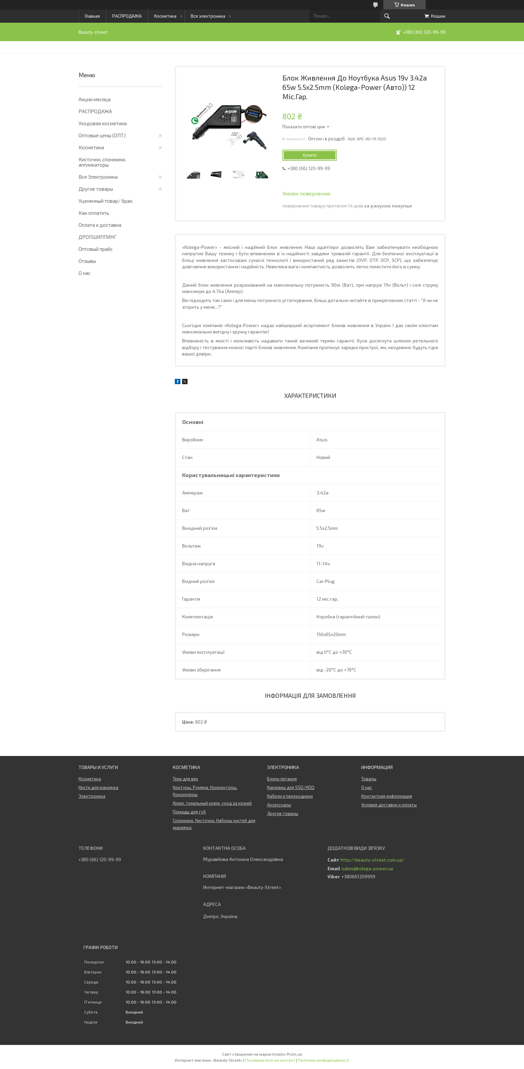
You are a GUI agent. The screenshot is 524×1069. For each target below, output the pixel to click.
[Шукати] (387, 16)
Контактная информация (386, 796)
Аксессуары (279, 804)
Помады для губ (189, 811)
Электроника (92, 796)
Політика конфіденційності (323, 1060)
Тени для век (185, 778)
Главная (92, 16)
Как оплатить (94, 213)
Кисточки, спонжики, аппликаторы (102, 162)
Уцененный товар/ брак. (106, 201)
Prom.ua (294, 1054)
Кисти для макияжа (98, 787)
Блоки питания (282, 778)
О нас (85, 273)
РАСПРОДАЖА (127, 16)
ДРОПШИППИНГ (97, 237)
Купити (310, 155)
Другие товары (96, 189)
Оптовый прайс (96, 249)
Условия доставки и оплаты (389, 804)
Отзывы (87, 261)
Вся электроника (208, 16)
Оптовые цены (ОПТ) (102, 135)
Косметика (165, 16)
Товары (368, 778)
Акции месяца (95, 99)
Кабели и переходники (290, 796)
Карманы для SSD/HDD (290, 787)
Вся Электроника (98, 177)
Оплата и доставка (100, 225)
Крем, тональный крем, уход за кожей (212, 803)
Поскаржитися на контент (270, 1060)
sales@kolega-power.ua (367, 868)
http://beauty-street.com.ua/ (372, 860)
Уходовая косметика (103, 123)
